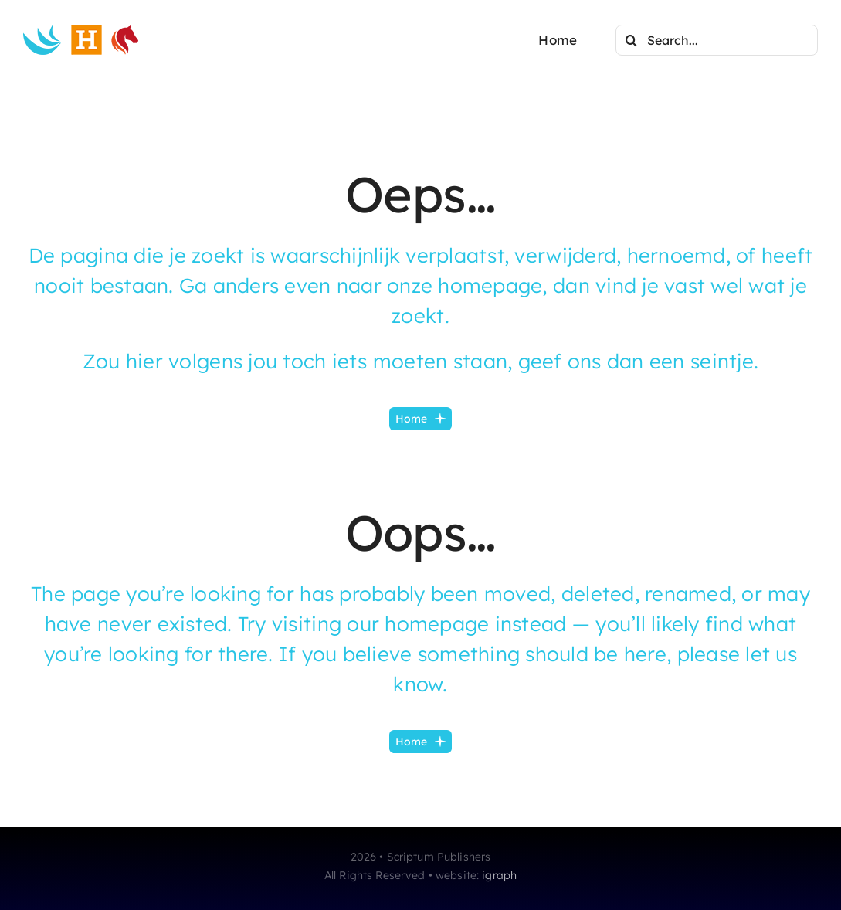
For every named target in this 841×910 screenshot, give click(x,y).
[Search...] (716, 40)
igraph (499, 875)
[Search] (630, 40)
